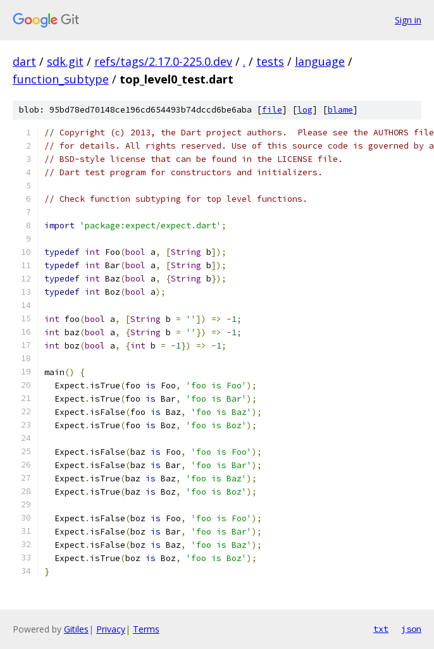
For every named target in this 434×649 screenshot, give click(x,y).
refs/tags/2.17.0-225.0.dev (163, 61)
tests (270, 61)
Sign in (408, 20)
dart (24, 61)
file (272, 109)
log (305, 109)
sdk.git (65, 61)
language (320, 61)
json (411, 628)
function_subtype (61, 79)
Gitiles (76, 629)
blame (340, 109)
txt (380, 628)
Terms (146, 629)
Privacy (110, 629)
